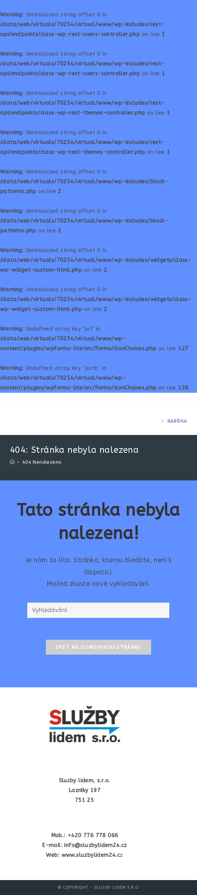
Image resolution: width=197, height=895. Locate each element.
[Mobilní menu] (174, 421)
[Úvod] (12, 462)
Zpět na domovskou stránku (98, 647)
